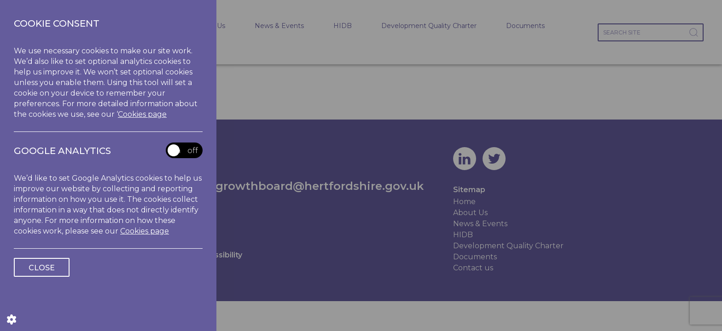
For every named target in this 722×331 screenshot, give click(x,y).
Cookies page (142, 114)
